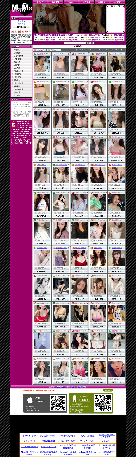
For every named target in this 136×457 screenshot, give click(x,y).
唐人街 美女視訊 (68, 441)
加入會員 (21, 24)
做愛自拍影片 (29, 441)
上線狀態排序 (18, 83)
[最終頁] (117, 50)
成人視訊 (17, 95)
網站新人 (17, 80)
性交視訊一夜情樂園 (29, 447)
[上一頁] (87, 50)
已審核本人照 (18, 89)
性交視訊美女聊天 (48, 447)
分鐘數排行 (17, 53)
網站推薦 (17, 86)
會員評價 (17, 62)
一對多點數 (17, 74)
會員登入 (21, 21)
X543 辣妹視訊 (48, 441)
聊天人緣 (17, 68)
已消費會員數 (18, 56)
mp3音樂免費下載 (68, 436)
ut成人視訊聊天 (87, 436)
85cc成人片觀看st (87, 441)
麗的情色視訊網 (29, 436)
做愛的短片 (107, 441)
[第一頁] (81, 50)
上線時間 (17, 65)
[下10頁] (111, 50)
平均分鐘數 (17, 59)
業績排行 (17, 50)
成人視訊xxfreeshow (48, 436)
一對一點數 (17, 77)
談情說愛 (17, 92)
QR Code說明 (108, 390)
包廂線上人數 (18, 71)
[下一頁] (105, 50)
